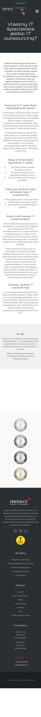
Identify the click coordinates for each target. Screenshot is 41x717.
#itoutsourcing (28, 356)
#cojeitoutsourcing (14, 356)
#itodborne (29, 353)
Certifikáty (20, 607)
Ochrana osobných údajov (20, 615)
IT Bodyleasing (20, 575)
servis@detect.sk (21, 665)
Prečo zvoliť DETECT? (20, 596)
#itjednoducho (19, 353)
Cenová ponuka (20, 604)
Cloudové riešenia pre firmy (20, 567)
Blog (20, 611)
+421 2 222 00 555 (21, 662)
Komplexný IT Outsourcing (20, 560)
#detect (10, 353)
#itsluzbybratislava (20, 359)
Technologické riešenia (20, 571)
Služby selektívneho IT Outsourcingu (20, 563)
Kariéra (20, 600)
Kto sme (20, 592)
